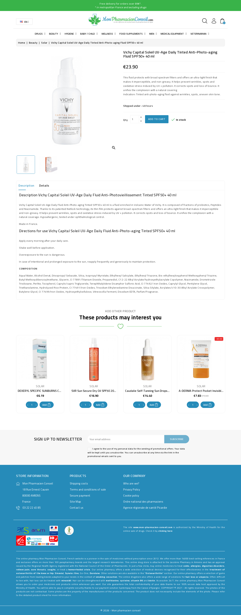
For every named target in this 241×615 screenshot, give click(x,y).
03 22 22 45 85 (32, 507)
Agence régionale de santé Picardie (145, 507)
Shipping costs (79, 483)
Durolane (95, 573)
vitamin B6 (137, 580)
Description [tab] (26, 185)
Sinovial (59, 573)
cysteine (125, 580)
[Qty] (134, 119)
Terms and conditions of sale (88, 489)
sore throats (38, 569)
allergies (196, 566)
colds (186, 566)
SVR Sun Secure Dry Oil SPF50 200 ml (95, 390)
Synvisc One (72, 573)
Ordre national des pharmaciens (143, 501)
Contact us (77, 507)
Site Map (75, 501)
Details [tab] (44, 185)
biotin (151, 580)
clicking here (165, 531)
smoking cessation (106, 577)
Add (46, 404)
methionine (112, 580)
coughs (51, 569)
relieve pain (22, 569)
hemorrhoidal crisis (79, 569)
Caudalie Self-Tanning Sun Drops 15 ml (150, 390)
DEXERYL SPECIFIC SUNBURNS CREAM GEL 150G (49, 390)
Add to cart (156, 119)
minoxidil (66, 580)
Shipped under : (132, 106)
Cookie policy (131, 495)
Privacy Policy (131, 489)
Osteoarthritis (154, 573)
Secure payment (80, 495)
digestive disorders (213, 566)
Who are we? (131, 483)
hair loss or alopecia (197, 577)
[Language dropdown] (24, 21)
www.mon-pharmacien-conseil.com (152, 527)
